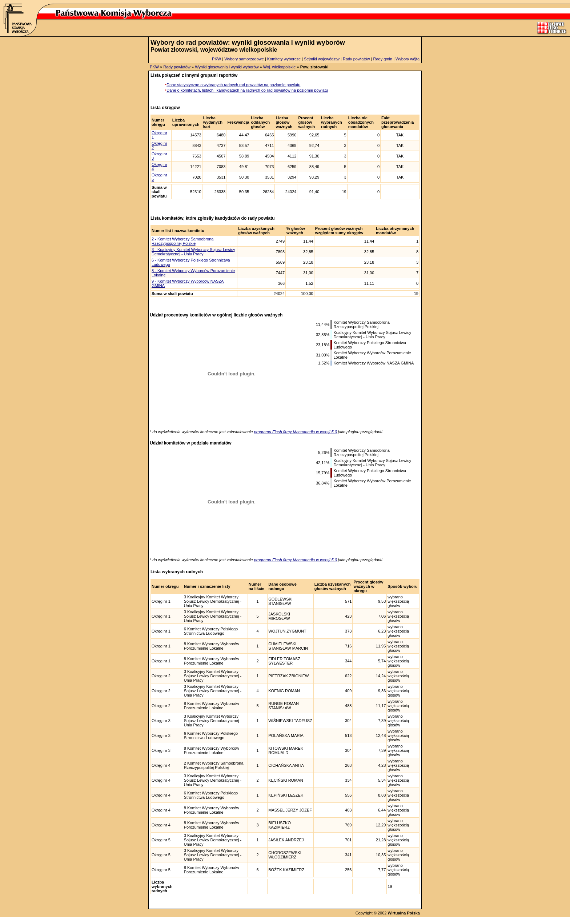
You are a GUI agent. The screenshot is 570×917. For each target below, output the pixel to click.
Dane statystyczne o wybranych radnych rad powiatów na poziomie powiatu (233, 85)
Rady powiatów (356, 59)
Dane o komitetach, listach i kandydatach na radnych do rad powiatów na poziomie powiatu (247, 90)
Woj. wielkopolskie (279, 67)
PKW (216, 59)
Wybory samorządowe (244, 59)
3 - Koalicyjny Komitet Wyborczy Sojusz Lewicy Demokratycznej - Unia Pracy (193, 251)
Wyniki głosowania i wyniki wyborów (226, 67)
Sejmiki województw (322, 59)
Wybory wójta (408, 59)
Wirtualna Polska (404, 913)
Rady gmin (383, 59)
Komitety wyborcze (284, 59)
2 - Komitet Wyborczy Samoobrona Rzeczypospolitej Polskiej (182, 241)
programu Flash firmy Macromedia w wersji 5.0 (295, 432)
